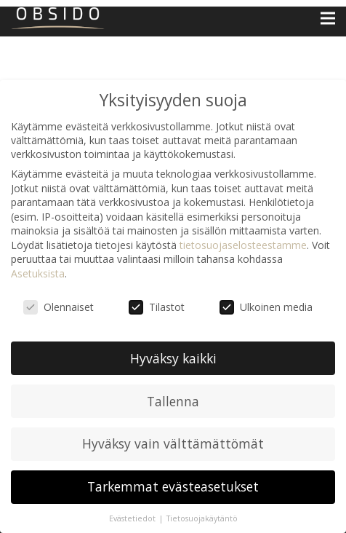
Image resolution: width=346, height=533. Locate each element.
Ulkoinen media (266, 307)
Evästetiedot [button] (133, 518)
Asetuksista (38, 273)
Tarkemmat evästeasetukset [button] (173, 486)
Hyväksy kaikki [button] (173, 358)
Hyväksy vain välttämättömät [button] (173, 443)
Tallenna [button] (173, 401)
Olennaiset (58, 307)
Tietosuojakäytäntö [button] (202, 518)
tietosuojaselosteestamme (243, 245)
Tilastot (157, 307)
